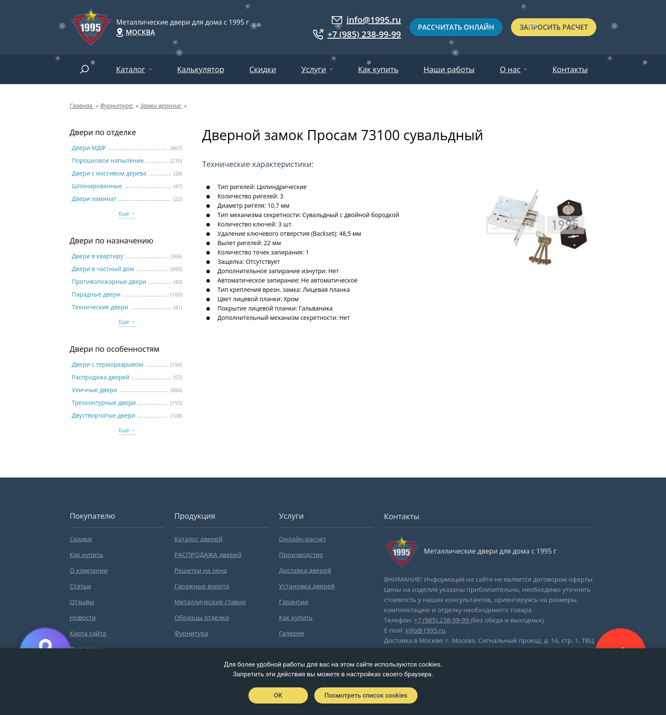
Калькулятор (200, 69)
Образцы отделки (201, 617)
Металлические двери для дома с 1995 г (182, 22)
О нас (510, 69)
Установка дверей (307, 586)
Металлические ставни (210, 601)
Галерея (291, 633)
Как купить (378, 69)
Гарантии (293, 601)
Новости (83, 617)
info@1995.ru (366, 20)
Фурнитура (191, 633)
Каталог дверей (198, 538)
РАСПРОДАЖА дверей (207, 554)
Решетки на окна (200, 570)
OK (278, 695)
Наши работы (448, 69)
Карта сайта (88, 633)
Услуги (313, 69)
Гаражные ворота (201, 586)
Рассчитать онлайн (456, 27)
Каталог (130, 69)
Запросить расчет (553, 27)
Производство (301, 554)
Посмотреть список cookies (366, 695)
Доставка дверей (305, 570)
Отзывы (82, 601)
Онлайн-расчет (302, 538)
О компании (89, 570)
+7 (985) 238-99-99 (357, 34)
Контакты (570, 69)
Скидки (262, 69)
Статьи (80, 586)
